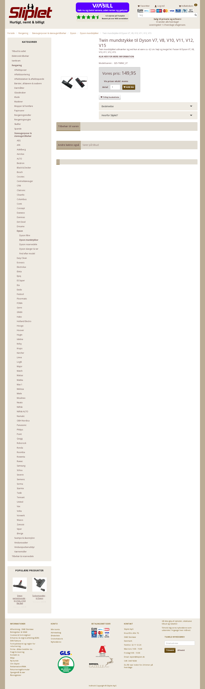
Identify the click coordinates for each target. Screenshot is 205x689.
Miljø (12, 657)
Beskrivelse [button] (108, 105)
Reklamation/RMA (18, 666)
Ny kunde (14, 660)
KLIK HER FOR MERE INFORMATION (116, 55)
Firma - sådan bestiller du (21, 648)
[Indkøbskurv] (188, 5)
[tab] (148, 106)
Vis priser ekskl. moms (116, 80)
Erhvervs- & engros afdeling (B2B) (24, 637)
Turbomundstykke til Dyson (39, 596)
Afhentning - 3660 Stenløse (22, 628)
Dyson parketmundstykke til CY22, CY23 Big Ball (20, 599)
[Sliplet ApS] (30, 13)
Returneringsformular (20, 669)
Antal (105, 86)
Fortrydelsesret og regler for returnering (22, 644)
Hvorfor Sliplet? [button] (110, 114)
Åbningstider (15, 674)
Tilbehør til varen (68, 125)
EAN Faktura (15, 640)
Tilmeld (170, 649)
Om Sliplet (15, 663)
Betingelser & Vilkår (19, 631)
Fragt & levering (17, 651)
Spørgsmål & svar (17, 671)
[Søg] (196, 14)
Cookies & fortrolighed (20, 634)
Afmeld (181, 649)
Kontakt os (14, 654)
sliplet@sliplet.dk (137, 656)
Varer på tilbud (90, 144)
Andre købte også (68, 144)
